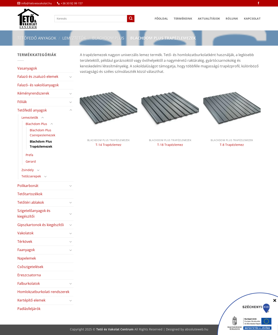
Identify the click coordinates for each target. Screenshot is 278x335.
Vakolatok (25, 233)
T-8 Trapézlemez (232, 145)
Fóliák (22, 101)
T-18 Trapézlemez (170, 145)
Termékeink (183, 18)
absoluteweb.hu (196, 329)
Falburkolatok (28, 283)
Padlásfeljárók (28, 308)
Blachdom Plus (108, 38)
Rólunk (232, 18)
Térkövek (24, 241)
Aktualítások (209, 18)
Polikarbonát (27, 185)
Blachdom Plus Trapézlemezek (41, 143)
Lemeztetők (74, 38)
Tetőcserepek (31, 176)
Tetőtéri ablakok (30, 202)
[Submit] (130, 18)
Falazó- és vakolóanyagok (38, 85)
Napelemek (26, 258)
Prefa (29, 155)
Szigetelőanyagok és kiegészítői (33, 213)
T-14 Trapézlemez (108, 145)
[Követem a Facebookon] (258, 3)
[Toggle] (70, 76)
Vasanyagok (27, 68)
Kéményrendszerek (33, 93)
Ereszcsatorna (29, 275)
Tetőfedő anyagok (36, 38)
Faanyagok (26, 249)
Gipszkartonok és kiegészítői (40, 224)
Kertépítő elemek (31, 300)
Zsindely (28, 170)
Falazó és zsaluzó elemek (37, 76)
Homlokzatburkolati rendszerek (43, 291)
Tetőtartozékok (29, 194)
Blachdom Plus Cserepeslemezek (42, 132)
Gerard (31, 161)
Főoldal (161, 18)
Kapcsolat (252, 18)
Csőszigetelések (30, 266)
